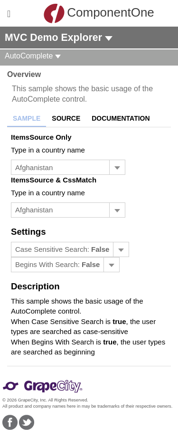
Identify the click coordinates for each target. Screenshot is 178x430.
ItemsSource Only (41, 137)
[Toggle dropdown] (117, 167)
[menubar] (70, 249)
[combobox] (60, 167)
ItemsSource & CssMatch (53, 180)
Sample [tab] (26, 118)
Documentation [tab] (121, 118)
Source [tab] (66, 118)
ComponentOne (91, 13)
